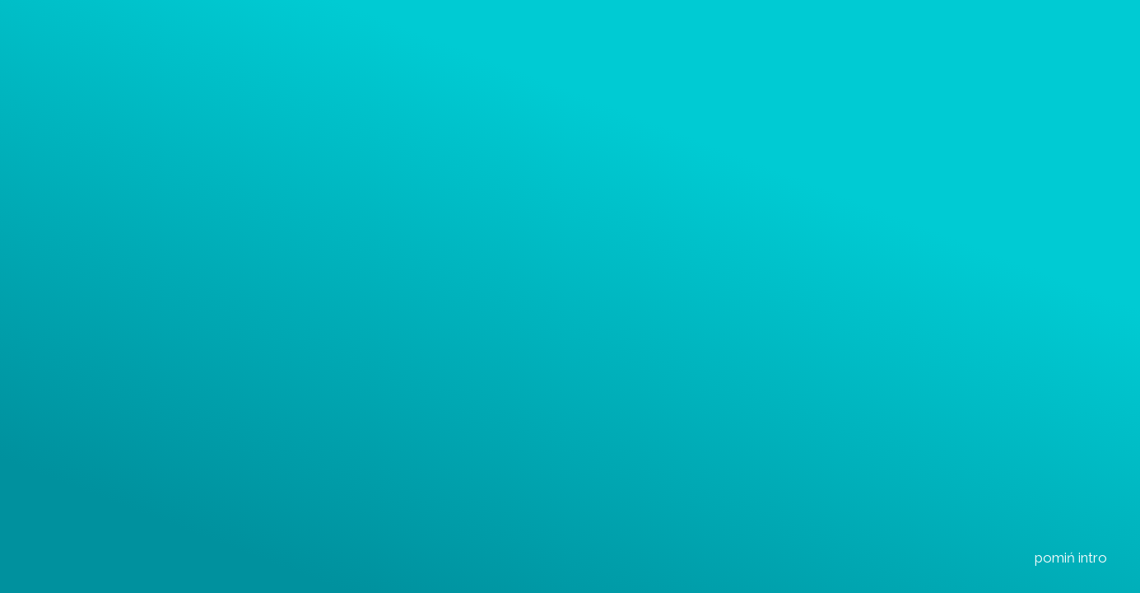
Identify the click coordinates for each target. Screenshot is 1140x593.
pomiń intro (1066, 557)
